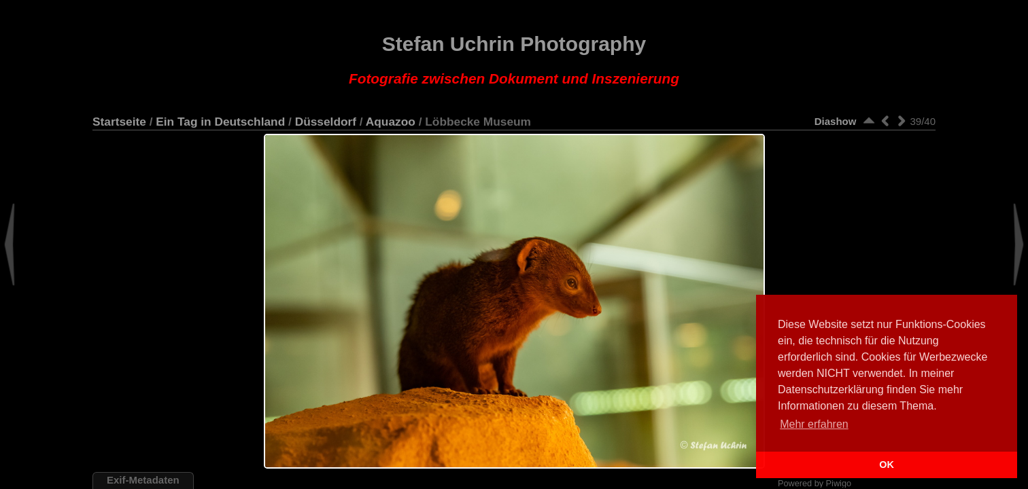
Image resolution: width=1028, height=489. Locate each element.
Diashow (836, 121)
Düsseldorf (325, 121)
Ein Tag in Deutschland (220, 121)
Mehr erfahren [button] (814, 424)
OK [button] (886, 464)
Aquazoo (390, 121)
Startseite (119, 121)
